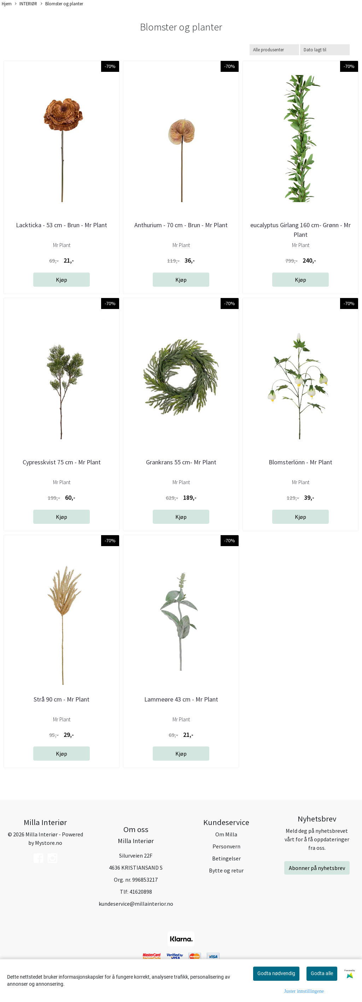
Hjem (7, 3)
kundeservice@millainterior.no (136, 903)
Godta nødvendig (276, 973)
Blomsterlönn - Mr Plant (300, 462)
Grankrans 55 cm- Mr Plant (181, 462)
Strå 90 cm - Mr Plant (61, 699)
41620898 (140, 891)
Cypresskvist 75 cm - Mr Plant (62, 462)
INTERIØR (26, 4)
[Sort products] (325, 49)
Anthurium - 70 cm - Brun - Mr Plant (181, 225)
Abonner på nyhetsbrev (317, 867)
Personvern (226, 846)
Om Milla (226, 834)
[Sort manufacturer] (274, 49)
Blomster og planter (62, 4)
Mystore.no (48, 842)
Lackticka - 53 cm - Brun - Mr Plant (61, 225)
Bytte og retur (226, 870)
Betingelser (226, 858)
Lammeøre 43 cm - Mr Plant (181, 699)
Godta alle (322, 973)
